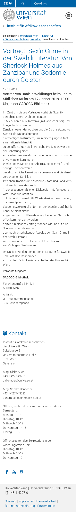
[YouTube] (14, 472)
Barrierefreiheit (46, 501)
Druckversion (46, 506)
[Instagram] (21, 472)
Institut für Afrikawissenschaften (34, 26)
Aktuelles (35, 39)
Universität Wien (29, 35)
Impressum (26, 501)
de (8, 3)
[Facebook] (6, 472)
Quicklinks (40, 3)
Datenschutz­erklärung (20, 506)
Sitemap (10, 501)
